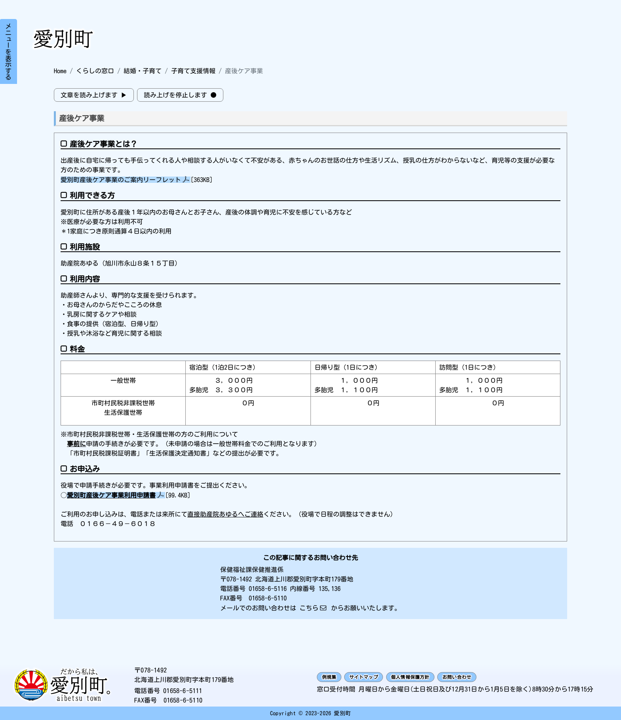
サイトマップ (378, 677)
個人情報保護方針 (439, 677)
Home (60, 71)
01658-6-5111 (182, 691)
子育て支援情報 (193, 71)
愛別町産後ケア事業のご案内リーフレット (121, 180)
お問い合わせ (501, 677)
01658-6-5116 (268, 588)
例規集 (333, 677)
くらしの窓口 (95, 71)
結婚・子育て (143, 71)
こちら (308, 608)
